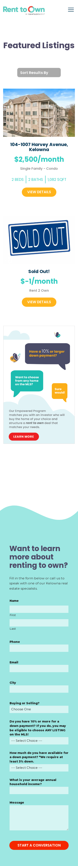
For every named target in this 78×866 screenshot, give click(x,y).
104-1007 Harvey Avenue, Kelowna (39, 147)
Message (17, 802)
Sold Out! (39, 271)
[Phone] (39, 648)
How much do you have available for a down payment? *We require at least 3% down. (39, 757)
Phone (15, 641)
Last (13, 628)
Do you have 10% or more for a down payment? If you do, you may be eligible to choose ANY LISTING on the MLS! (38, 728)
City (13, 682)
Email (14, 662)
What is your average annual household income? (33, 782)
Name (14, 600)
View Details (39, 191)
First (13, 615)
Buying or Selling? (25, 703)
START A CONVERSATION (39, 845)
